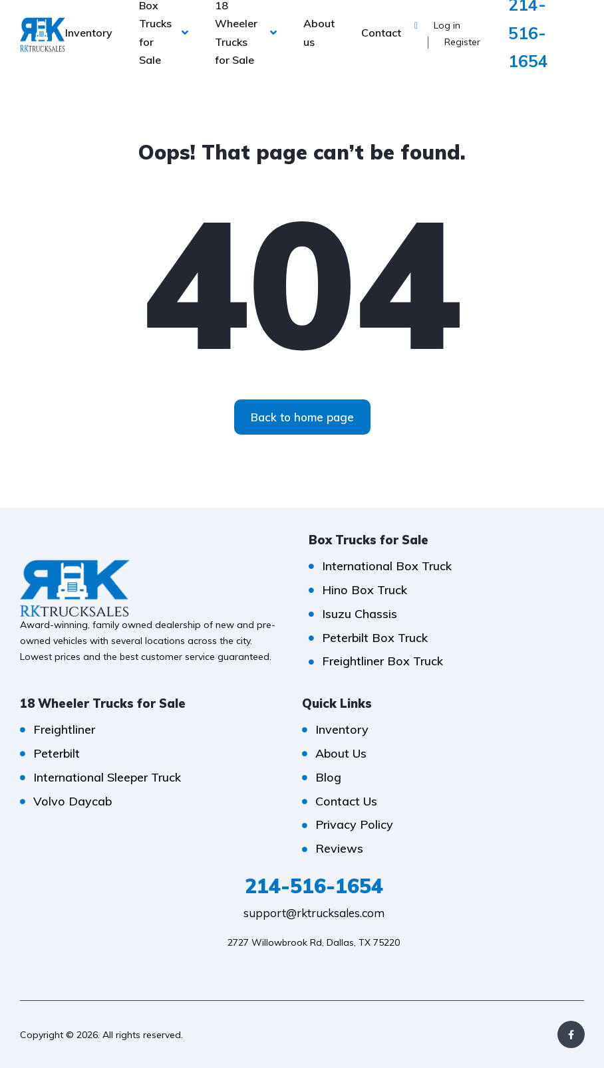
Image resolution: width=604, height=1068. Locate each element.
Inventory (88, 32)
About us (319, 32)
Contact (381, 32)
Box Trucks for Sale (155, 32)
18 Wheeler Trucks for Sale (236, 32)
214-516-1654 (314, 886)
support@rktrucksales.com (313, 913)
